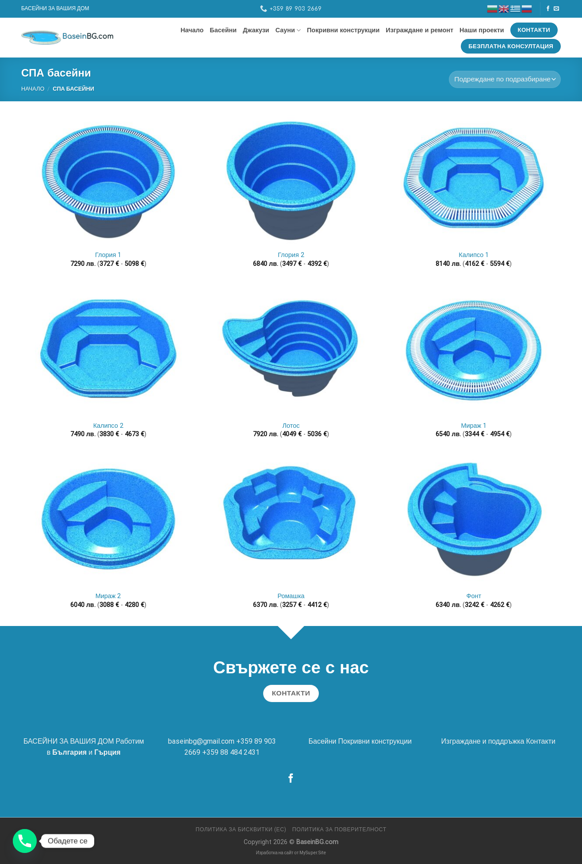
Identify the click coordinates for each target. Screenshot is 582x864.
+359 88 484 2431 (231, 752)
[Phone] (25, 841)
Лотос (291, 426)
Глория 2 (291, 255)
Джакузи (256, 30)
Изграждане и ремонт (419, 30)
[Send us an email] (556, 9)
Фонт (474, 596)
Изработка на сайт (275, 852)
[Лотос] (291, 350)
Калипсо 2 (108, 426)
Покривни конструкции (343, 30)
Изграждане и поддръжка (483, 741)
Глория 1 (108, 255)
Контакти (540, 741)
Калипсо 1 (474, 255)
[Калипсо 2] (108, 350)
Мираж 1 (473, 426)
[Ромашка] (291, 521)
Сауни (288, 30)
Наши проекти (481, 30)
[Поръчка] (505, 79)
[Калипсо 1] (474, 180)
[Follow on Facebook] (548, 9)
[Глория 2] (291, 180)
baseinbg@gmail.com (201, 741)
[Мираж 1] (474, 350)
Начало (191, 30)
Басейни (223, 30)
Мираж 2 (108, 596)
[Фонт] (474, 521)
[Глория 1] (108, 180)
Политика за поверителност (339, 829)
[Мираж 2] (108, 521)
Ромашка (290, 596)
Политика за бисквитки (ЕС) (240, 829)
